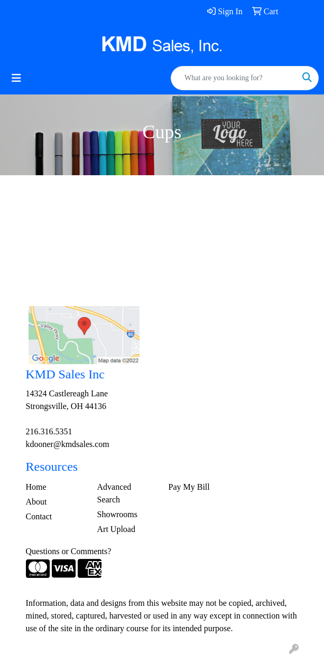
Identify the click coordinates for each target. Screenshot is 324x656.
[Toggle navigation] (16, 78)
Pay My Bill (189, 486)
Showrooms (117, 514)
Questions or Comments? (69, 551)
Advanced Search (114, 493)
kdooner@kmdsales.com (67, 444)
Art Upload (116, 529)
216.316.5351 (49, 431)
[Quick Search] (234, 78)
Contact (39, 516)
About (36, 501)
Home (36, 486)
